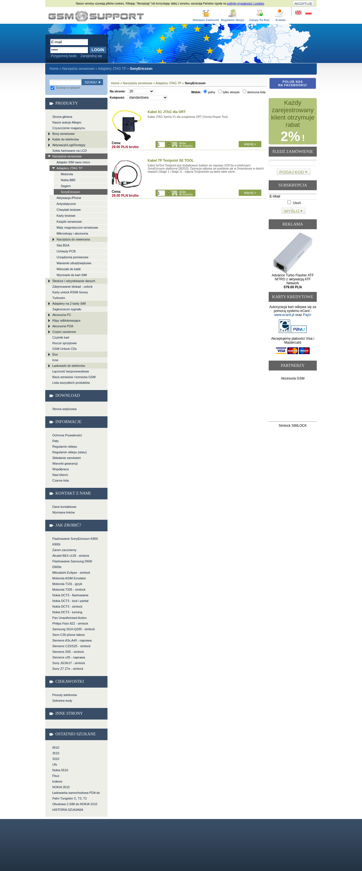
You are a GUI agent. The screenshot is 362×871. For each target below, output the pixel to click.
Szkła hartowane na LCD (69, 150)
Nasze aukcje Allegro (66, 122)
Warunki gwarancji (64, 463)
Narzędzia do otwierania (73, 239)
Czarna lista (60, 480)
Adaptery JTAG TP (112, 69)
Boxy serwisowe (63, 133)
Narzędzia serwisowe (78, 69)
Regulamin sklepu (64, 446)
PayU (307, 315)
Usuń (294, 203)
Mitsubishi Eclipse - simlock (71, 572)
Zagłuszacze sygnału (66, 309)
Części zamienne (64, 331)
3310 (55, 758)
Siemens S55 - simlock (68, 651)
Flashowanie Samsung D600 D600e (72, 564)
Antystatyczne (66, 203)
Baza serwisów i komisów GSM (74, 377)
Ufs (54, 764)
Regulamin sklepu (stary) (69, 452)
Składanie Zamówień (206, 19)
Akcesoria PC (61, 315)
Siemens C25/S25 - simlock (71, 646)
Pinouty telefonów (64, 695)
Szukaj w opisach (65, 87)
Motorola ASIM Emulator (69, 578)
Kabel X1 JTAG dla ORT (167, 112)
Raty (55, 441)
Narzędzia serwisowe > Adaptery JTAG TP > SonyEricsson (96, 16)
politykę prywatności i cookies (245, 3)
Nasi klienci (60, 474)
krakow (57, 781)
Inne (55, 360)
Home (54, 69)
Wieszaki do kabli (69, 269)
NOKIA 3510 (61, 787)
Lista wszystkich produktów (71, 382)
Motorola (67, 174)
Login (98, 49)
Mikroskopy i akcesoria (72, 233)
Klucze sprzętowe (64, 343)
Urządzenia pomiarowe (73, 257)
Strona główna (62, 116)
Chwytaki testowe (69, 209)
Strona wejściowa (64, 409)
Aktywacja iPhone (69, 198)
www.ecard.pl (284, 315)
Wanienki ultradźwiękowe (74, 263)
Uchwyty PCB (66, 251)
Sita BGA (63, 245)
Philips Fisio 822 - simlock (70, 623)
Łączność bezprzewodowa (70, 371)
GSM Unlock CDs (64, 348)
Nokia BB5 (68, 180)
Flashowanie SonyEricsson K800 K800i (75, 541)
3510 (55, 753)
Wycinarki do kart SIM (72, 275)
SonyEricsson (70, 192)
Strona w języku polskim (308, 13)
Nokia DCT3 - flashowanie (70, 595)
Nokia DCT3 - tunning (67, 612)
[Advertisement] (293, 402)
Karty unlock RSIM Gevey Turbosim (70, 295)
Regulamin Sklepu (232, 19)
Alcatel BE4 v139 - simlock (70, 555)
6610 (55, 747)
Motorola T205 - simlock (68, 589)
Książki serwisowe (69, 221)
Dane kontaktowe (64, 506)
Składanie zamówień (66, 458)
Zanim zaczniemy (64, 550)
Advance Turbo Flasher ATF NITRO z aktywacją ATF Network (293, 281)
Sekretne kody (62, 700)
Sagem (66, 186)
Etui (55, 354)
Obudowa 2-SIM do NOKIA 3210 (74, 804)
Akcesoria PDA (62, 326)
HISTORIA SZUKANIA (67, 809)
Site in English (298, 13)
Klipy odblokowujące (66, 320)
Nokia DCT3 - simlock (67, 606)
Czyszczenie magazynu (68, 128)
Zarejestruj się (91, 56)
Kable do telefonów (65, 139)
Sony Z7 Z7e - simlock (67, 668)
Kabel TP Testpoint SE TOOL (171, 160)
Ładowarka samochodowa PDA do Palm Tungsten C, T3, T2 (76, 795)
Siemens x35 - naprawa (68, 657)
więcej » (250, 144)
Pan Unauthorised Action (69, 617)
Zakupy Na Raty (259, 19)
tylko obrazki (229, 92)
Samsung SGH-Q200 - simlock (73, 629)
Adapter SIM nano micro (73, 162)
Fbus (55, 775)
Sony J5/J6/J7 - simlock (68, 663)
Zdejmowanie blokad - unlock (72, 286)
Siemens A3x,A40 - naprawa (72, 640)
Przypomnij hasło (64, 56)
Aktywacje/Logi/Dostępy (68, 145)
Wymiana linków (63, 512)
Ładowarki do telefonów (68, 365)
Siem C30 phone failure (68, 634)
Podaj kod (291, 172)
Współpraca (60, 469)
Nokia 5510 (60, 770)
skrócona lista (254, 92)
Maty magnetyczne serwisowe (77, 227)
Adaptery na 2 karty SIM (69, 303)
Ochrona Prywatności (67, 435)
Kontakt (280, 19)
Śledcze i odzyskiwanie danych (73, 281)
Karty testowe (66, 215)
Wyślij (291, 211)
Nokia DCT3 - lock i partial (70, 601)
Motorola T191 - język (67, 584)
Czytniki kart (60, 337)
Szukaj (90, 82)
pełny (209, 92)
